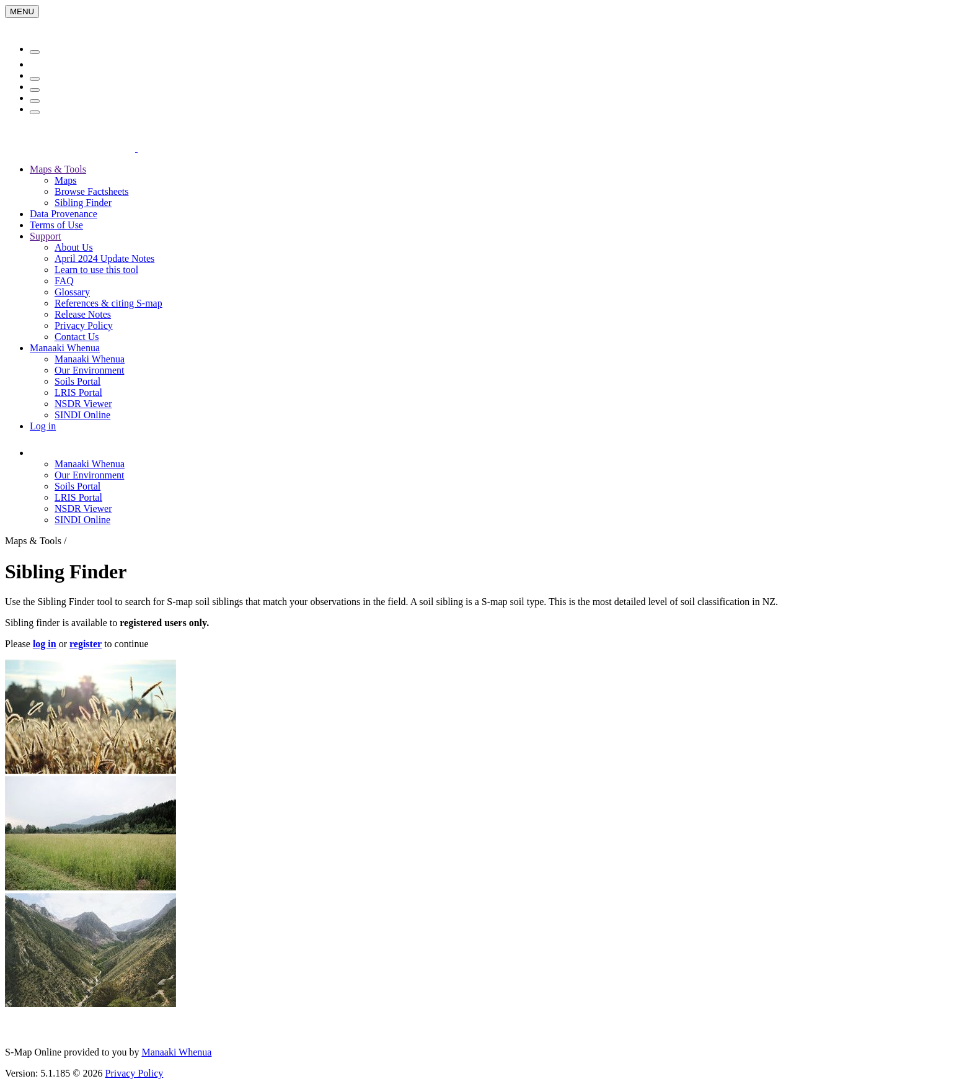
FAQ (64, 281)
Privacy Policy (84, 325)
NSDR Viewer (83, 403)
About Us (74, 247)
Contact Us (77, 336)
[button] (102, 452)
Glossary (72, 292)
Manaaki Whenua (90, 359)
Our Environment (89, 370)
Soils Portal (77, 381)
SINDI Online (82, 415)
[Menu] (22, 11)
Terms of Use (56, 225)
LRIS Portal (78, 392)
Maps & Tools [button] (58, 169)
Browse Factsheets (92, 191)
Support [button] (45, 236)
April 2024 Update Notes (104, 258)
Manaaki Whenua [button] (65, 348)
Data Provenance (63, 213)
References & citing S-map (108, 303)
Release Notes (83, 314)
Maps (66, 180)
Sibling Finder (83, 202)
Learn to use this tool (96, 269)
